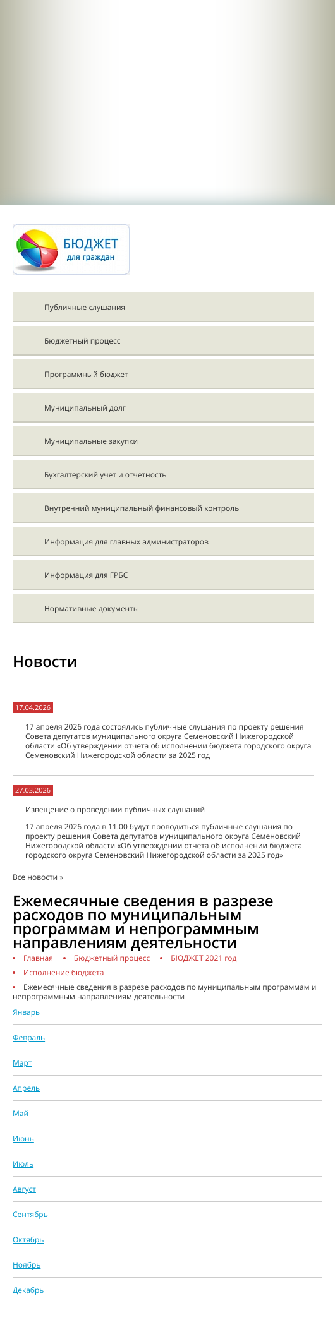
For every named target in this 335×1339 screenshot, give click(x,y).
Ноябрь (26, 1264)
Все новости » (38, 877)
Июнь (23, 1138)
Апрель (26, 1088)
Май (20, 1113)
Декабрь (28, 1290)
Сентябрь (30, 1214)
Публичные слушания (84, 307)
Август (24, 1189)
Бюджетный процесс (82, 340)
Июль (23, 1163)
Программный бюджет (86, 374)
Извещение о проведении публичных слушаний (115, 809)
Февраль (29, 1037)
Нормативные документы (91, 608)
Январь (26, 1012)
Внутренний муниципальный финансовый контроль (141, 508)
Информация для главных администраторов (126, 541)
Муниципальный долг (85, 407)
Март (22, 1062)
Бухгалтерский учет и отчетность (105, 474)
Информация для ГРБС (86, 575)
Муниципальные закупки (91, 441)
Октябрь (28, 1239)
